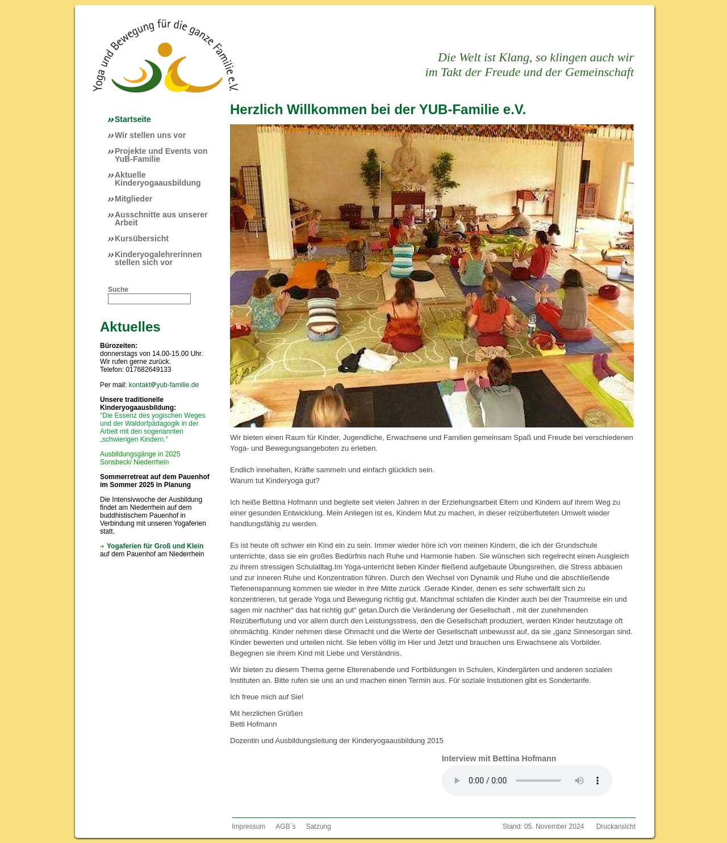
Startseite (133, 119)
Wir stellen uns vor (150, 135)
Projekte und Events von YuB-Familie (161, 154)
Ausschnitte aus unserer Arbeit (161, 218)
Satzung (318, 827)
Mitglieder (133, 198)
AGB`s (285, 827)
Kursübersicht (142, 238)
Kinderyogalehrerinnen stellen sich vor (158, 258)
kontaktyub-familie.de (164, 385)
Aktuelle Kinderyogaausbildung (158, 178)
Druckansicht (616, 827)
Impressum (248, 827)
